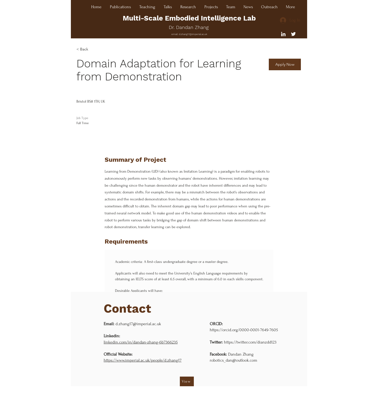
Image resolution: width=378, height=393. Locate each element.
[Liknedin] (283, 34)
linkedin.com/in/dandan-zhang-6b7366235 (141, 342)
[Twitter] (293, 34)
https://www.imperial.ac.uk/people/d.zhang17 (143, 360)
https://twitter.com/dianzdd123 (250, 342)
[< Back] (94, 49)
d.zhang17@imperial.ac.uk (193, 34)
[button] (285, 64)
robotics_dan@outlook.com (233, 360)
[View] (187, 381)
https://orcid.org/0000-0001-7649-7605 (244, 330)
